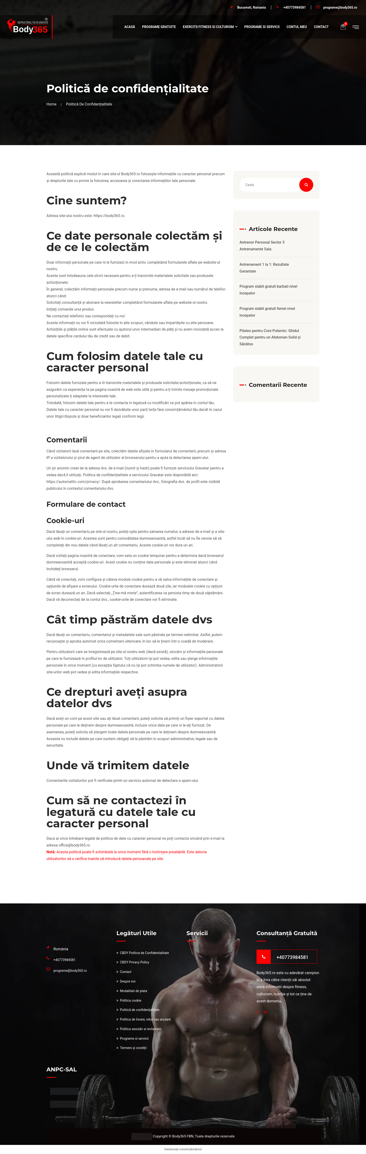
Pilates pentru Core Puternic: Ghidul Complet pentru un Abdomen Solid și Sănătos (270, 337)
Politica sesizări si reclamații (140, 1029)
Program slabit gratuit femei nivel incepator (267, 312)
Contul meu (297, 27)
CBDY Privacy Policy (134, 962)
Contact (321, 27)
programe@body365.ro (340, 7)
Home (52, 104)
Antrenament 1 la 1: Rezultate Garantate (264, 267)
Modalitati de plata (133, 991)
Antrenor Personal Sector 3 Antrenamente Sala (262, 245)
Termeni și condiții (133, 1048)
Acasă (129, 27)
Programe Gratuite (159, 27)
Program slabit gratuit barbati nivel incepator (268, 289)
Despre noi (127, 981)
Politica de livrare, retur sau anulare (145, 1019)
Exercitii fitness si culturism (208, 27)
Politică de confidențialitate (139, 1010)
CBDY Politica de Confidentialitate (144, 953)
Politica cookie (130, 1000)
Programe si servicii (262, 27)
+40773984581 (294, 7)
